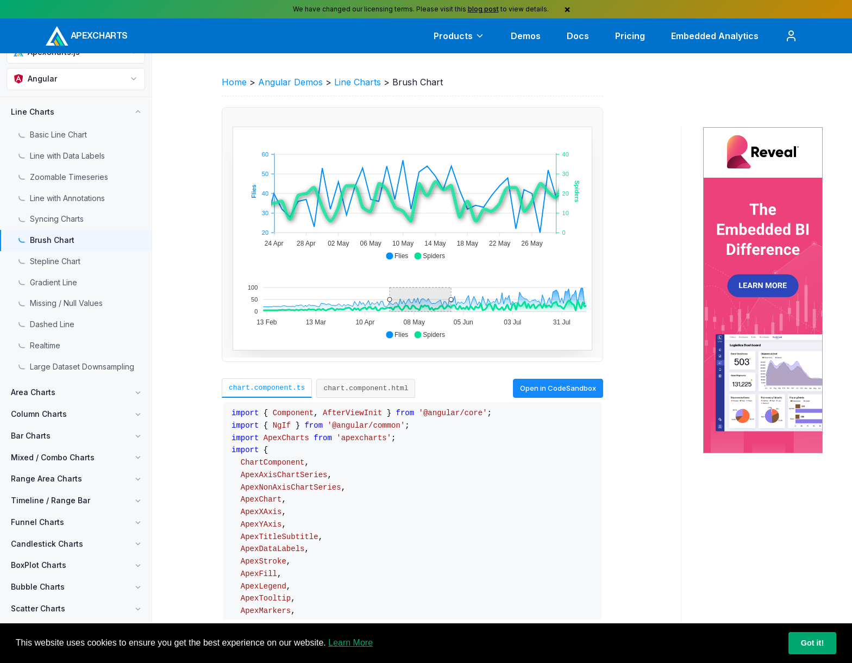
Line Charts (357, 82)
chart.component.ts (267, 387)
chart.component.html (365, 388)
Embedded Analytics (715, 35)
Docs (578, 35)
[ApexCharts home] (87, 36)
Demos (526, 35)
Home (234, 82)
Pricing (630, 35)
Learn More (350, 642)
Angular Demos (290, 82)
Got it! (812, 643)
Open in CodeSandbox (558, 388)
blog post (483, 9)
